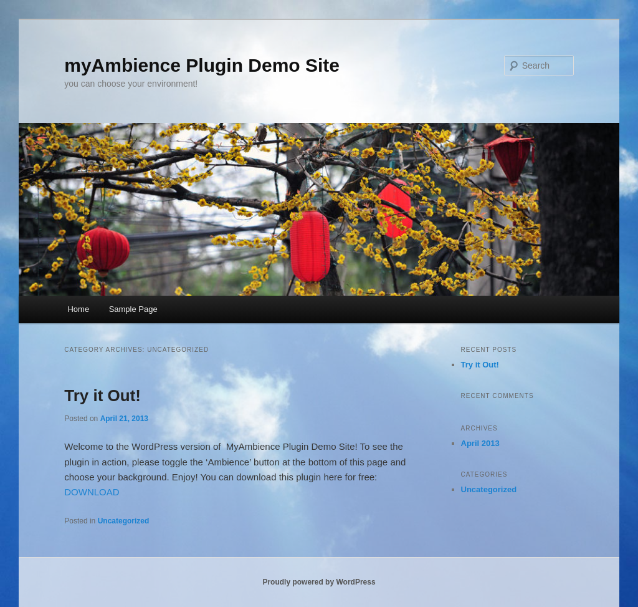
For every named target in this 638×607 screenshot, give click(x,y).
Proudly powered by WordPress (318, 582)
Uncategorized (124, 521)
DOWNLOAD (91, 492)
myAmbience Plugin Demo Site (202, 65)
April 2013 (480, 443)
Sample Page (133, 309)
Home (78, 309)
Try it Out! (102, 395)
